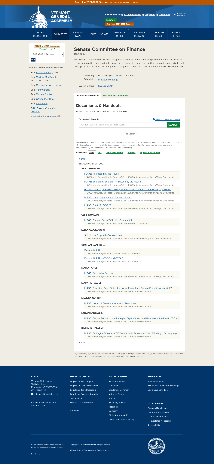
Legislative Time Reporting (83, 390)
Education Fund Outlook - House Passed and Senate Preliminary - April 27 (128, 288)
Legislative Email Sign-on (82, 381)
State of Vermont (117, 381)
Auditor (112, 398)
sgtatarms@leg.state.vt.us (44, 394)
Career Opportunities (158, 416)
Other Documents (114, 152)
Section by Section (98, 273)
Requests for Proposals (159, 421)
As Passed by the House (101, 173)
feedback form (45, 448)
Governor (113, 385)
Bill (100, 152)
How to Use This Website (82, 402)
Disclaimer (74, 410)
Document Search (129, 120)
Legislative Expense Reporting (84, 394)
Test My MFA (76, 398)
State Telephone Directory (121, 419)
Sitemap (152, 408)
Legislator (149, 14)
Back (82, 159)
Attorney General (117, 394)
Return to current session (124, 2)
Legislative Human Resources (84, 385)
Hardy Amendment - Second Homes (108, 197)
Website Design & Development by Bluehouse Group (90, 450)
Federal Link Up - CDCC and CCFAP (103, 258)
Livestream (104, 86)
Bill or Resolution (131, 14)
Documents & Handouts (87, 95)
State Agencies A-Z (118, 415)
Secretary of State (117, 402)
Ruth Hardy (42, 103)
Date (91, 152)
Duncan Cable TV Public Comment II (108, 220)
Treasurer (113, 406)
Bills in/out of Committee (115, 95)
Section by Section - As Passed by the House (112, 181)
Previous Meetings (108, 79)
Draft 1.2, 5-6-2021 (98, 205)
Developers (35, 454)
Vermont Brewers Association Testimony (110, 303)
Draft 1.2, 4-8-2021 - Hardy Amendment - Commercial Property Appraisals (127, 189)
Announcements (156, 381)
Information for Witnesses (45, 116)
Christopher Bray (45, 99)
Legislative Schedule (158, 390)
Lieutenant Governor (119, 390)
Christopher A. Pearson (48, 85)
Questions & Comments (159, 412)
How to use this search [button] (166, 119)
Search (111, 20)
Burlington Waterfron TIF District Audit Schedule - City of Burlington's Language (130, 333)
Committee (163, 14)
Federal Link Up (92, 250)
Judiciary (113, 411)
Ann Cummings (44, 72)
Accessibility (154, 425)
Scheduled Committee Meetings (163, 385)
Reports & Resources (150, 152)
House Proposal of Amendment (103, 235)
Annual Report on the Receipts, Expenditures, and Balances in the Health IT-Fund (131, 318)
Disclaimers (162, 408)
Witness (132, 152)
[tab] (87, 95)
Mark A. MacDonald (46, 77)
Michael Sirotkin (44, 94)
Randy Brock (43, 89)
